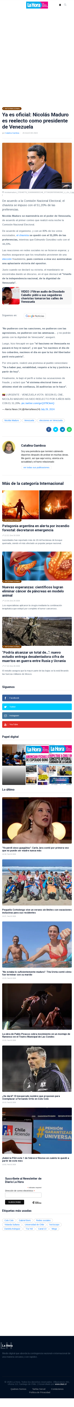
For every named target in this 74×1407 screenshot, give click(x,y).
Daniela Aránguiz (12, 1229)
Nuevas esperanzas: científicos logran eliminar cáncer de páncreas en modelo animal (33, 591)
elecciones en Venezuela (51, 420)
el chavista (22, 235)
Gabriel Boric (25, 1220)
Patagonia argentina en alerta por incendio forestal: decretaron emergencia (35, 528)
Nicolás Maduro (12, 420)
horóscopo (54, 1224)
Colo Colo (9, 1220)
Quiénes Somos (18, 1389)
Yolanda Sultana (12, 1224)
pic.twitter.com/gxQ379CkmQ (38, 403)
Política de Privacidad (39, 1392)
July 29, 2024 (48, 409)
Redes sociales (43, 1220)
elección (7, 259)
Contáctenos (57, 1389)
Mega (54, 1229)
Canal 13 (42, 1229)
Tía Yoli (29, 1229)
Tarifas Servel (38, 1389)
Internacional (52, 483)
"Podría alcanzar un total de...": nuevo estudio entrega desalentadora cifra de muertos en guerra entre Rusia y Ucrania (34, 656)
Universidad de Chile (34, 1224)
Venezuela (29, 420)
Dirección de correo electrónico (20, 1190)
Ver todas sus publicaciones (36, 467)
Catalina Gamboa (12, 133)
